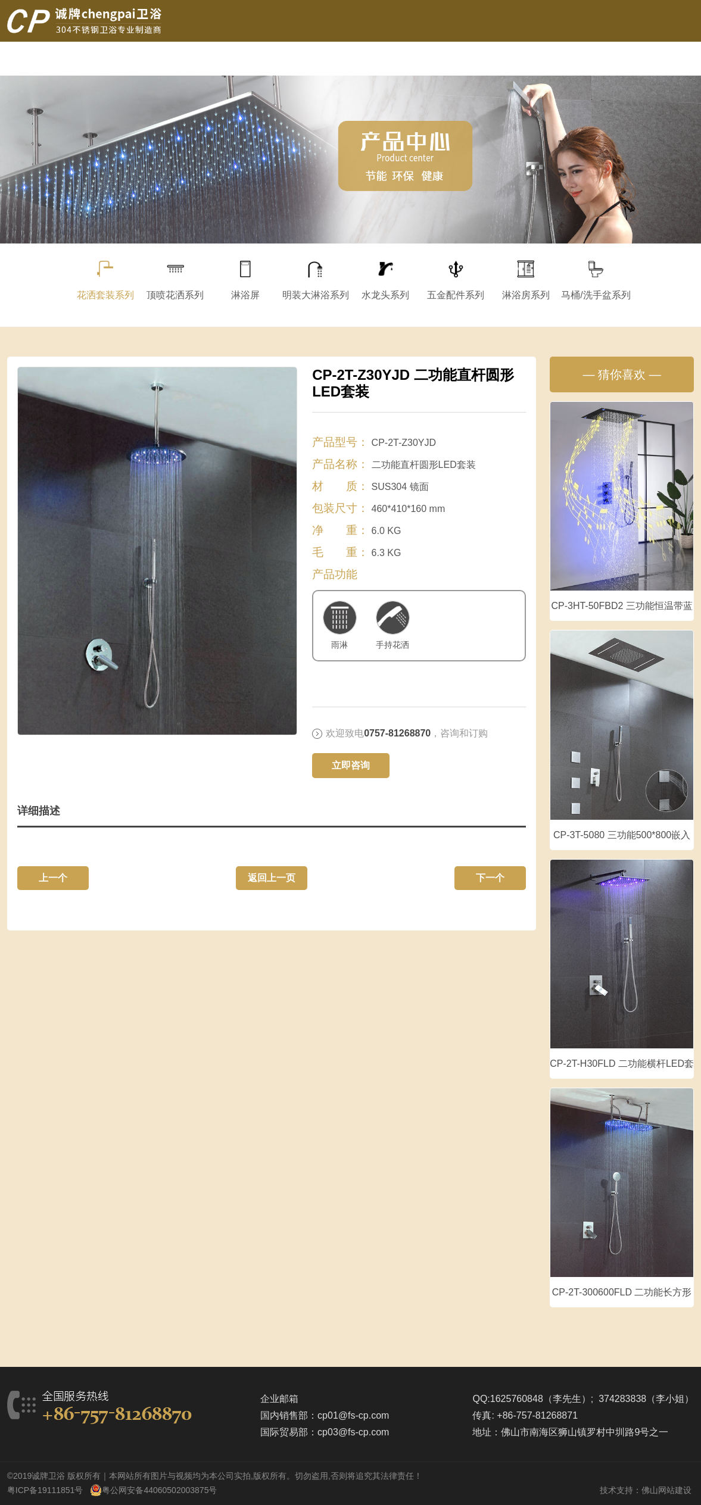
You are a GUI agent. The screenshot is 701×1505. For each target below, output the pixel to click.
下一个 (490, 878)
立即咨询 (351, 765)
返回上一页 (271, 878)
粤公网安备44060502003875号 (159, 1490)
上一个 (53, 878)
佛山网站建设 (666, 1490)
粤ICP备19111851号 (45, 1490)
